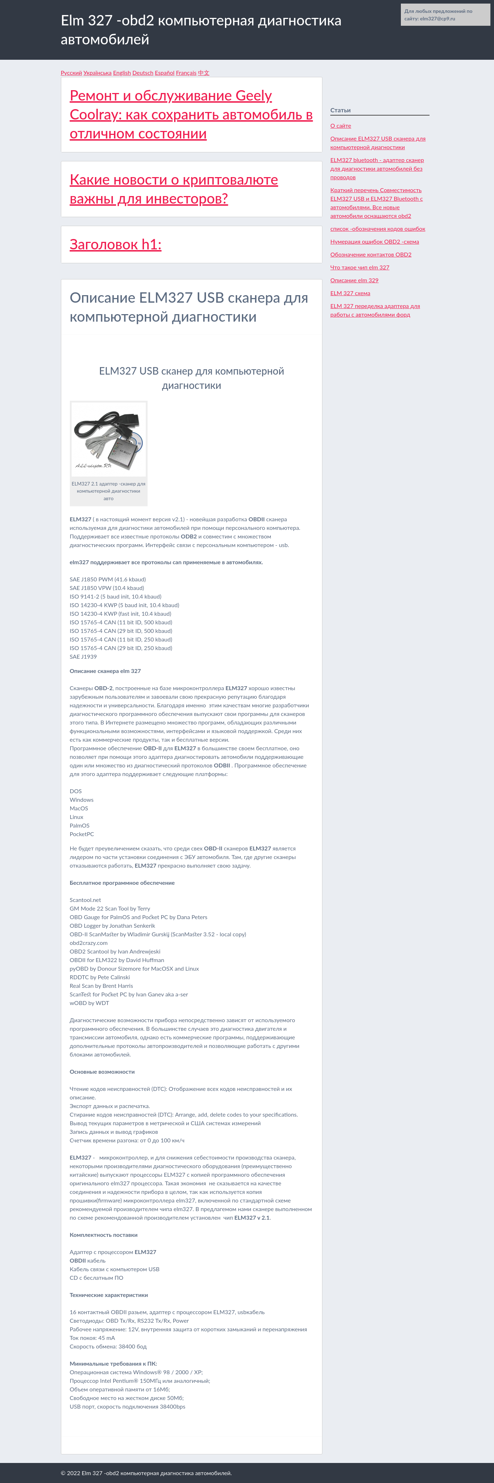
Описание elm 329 (354, 280)
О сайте (340, 125)
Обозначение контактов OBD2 (370, 254)
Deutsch (143, 72)
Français (186, 72)
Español (164, 72)
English (122, 72)
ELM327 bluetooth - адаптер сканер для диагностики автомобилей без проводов (377, 168)
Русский (71, 72)
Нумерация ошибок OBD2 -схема (374, 241)
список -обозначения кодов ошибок (377, 228)
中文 (204, 72)
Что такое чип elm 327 (359, 267)
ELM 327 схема (350, 292)
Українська (97, 72)
